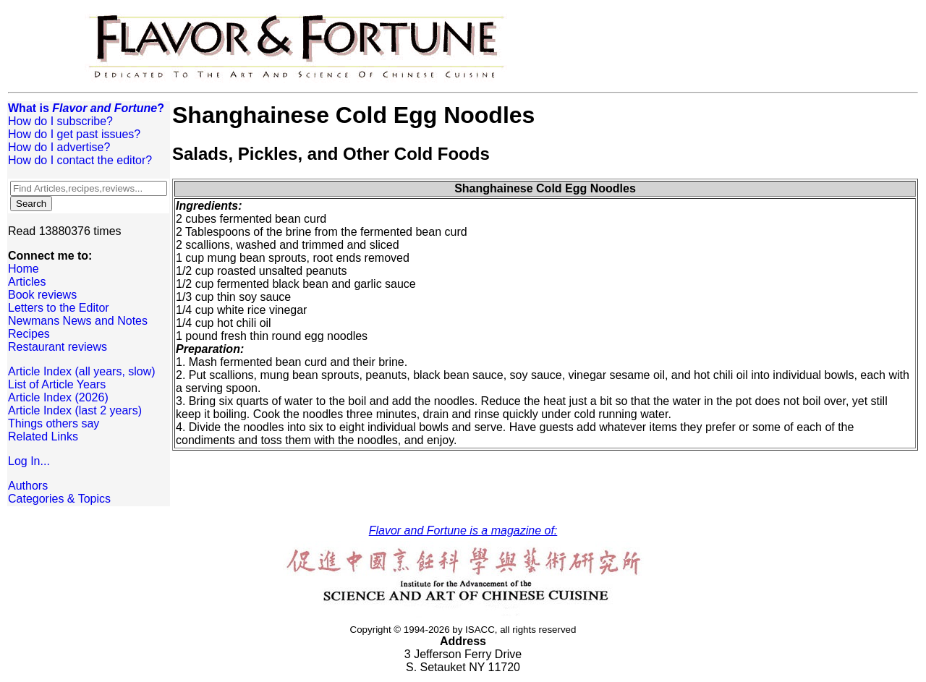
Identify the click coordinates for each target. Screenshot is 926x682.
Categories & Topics (59, 499)
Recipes (29, 334)
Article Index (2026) (58, 397)
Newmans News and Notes (78, 321)
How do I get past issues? (74, 134)
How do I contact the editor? (80, 160)
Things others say (53, 423)
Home (23, 269)
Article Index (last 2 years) (75, 410)
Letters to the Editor (58, 308)
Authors (28, 485)
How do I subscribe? (60, 121)
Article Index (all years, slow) (82, 371)
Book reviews (42, 295)
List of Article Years (57, 384)
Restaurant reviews (57, 347)
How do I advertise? (59, 147)
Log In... (29, 461)
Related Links (43, 436)
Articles (27, 282)
